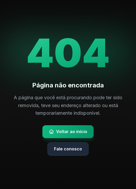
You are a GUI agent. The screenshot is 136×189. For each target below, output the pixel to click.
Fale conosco (68, 148)
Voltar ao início (68, 131)
